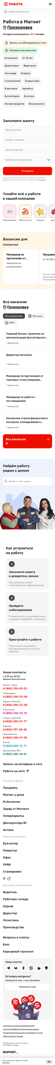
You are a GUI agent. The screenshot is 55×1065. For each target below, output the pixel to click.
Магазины (35, 316)
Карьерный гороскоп (18, 951)
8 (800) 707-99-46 (15, 729)
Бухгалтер (10, 843)
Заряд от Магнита (16, 809)
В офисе (25, 73)
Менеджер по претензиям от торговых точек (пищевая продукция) (16, 262)
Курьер (8, 906)
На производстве (14, 103)
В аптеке (29, 96)
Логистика (11, 920)
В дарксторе (32, 80)
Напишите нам (27, 986)
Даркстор (10, 913)
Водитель (10, 892)
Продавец (10, 787)
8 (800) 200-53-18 (15, 713)
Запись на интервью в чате (22, 764)
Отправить (27, 171)
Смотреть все (10, 244)
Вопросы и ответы (16, 937)
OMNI (7, 864)
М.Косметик (11, 802)
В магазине (11, 58)
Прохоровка (19, 27)
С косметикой (12, 80)
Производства (13, 927)
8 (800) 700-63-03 (15, 688)
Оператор (10, 850)
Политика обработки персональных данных (21, 1029)
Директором (12, 65)
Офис (10, 322)
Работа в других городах (13, 1036)
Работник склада (15, 899)
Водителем (30, 65)
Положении (42, 180)
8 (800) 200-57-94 (15, 737)
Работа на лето (16, 771)
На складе (10, 73)
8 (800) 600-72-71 (14, 745)
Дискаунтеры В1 (15, 823)
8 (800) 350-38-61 (15, 754)
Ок (49, 1061)
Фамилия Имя (13, 129)
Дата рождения (14, 149)
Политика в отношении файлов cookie (19, 1026)
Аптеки (8, 830)
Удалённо (27, 88)
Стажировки (12, 871)
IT (7, 878)
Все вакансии (36, 103)
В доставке (11, 88)
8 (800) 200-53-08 (15, 696)
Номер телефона (14, 139)
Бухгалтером (12, 96)
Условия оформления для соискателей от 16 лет (23, 1033)
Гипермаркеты (13, 816)
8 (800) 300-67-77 (15, 721)
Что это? (6, 1062)
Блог (6, 944)
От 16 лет (27, 58)
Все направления (14, 316)
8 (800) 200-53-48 (15, 704)
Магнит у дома (13, 794)
